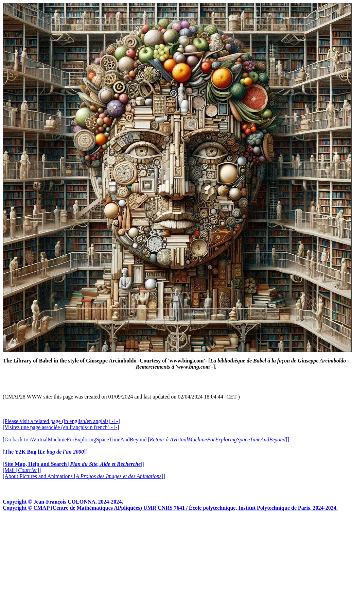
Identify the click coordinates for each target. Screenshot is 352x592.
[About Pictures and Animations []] (84, 476)
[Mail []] (22, 470)
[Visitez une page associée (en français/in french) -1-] (61, 427)
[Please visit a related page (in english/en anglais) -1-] (61, 421)
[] (45, 452)
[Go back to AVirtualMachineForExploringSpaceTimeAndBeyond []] (146, 439)
